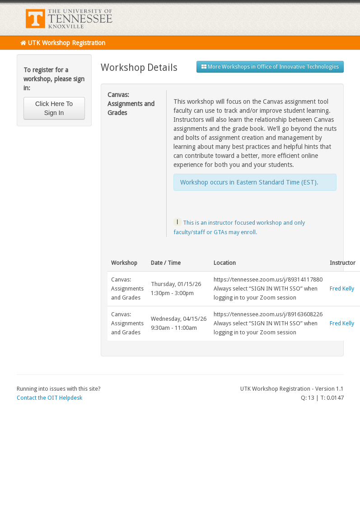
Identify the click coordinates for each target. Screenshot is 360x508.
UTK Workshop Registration (62, 42)
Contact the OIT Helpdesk (49, 397)
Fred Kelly (342, 288)
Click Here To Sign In (54, 108)
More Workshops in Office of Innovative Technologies (270, 67)
